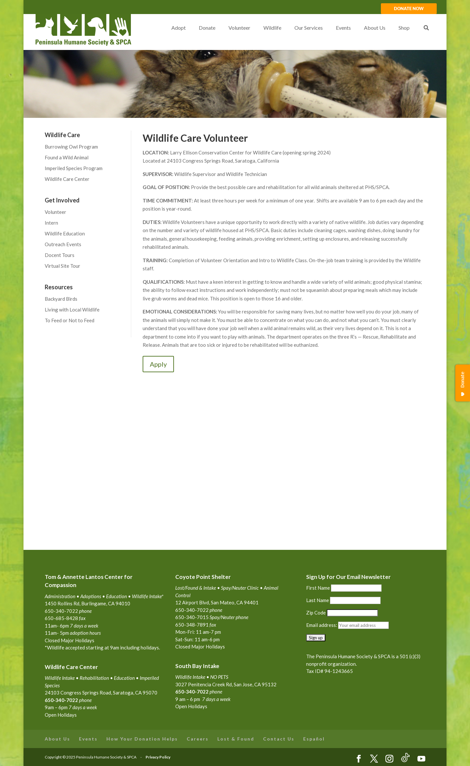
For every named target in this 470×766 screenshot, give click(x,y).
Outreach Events (63, 244)
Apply (158, 364)
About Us (57, 739)
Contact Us (278, 739)
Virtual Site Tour (62, 266)
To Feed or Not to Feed (69, 320)
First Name (318, 588)
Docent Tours (59, 255)
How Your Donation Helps (142, 739)
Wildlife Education (65, 233)
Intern (51, 223)
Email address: (322, 625)
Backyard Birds (61, 299)
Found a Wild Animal (66, 157)
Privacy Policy (158, 757)
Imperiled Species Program (73, 168)
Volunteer (55, 212)
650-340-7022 (192, 691)
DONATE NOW (409, 9)
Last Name (317, 600)
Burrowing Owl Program (71, 147)
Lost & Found (235, 739)
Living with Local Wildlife (72, 309)
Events (88, 739)
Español (314, 739)
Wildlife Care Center (67, 179)
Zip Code (316, 612)
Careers (198, 739)
